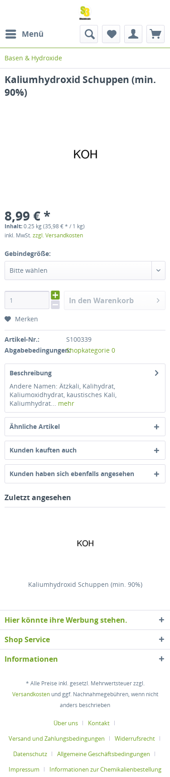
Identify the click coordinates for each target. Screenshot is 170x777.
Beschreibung (31, 373)
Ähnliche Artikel (35, 426)
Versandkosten (31, 694)
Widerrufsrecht (135, 738)
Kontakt (99, 723)
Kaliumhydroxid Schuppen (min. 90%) (85, 584)
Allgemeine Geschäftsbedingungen (103, 754)
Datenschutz (30, 754)
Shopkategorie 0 (90, 350)
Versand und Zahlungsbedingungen (57, 738)
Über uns (65, 723)
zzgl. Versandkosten (58, 235)
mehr (65, 403)
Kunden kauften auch (43, 450)
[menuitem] (24, 34)
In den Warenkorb (114, 299)
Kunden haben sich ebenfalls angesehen (72, 473)
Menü (24, 33)
